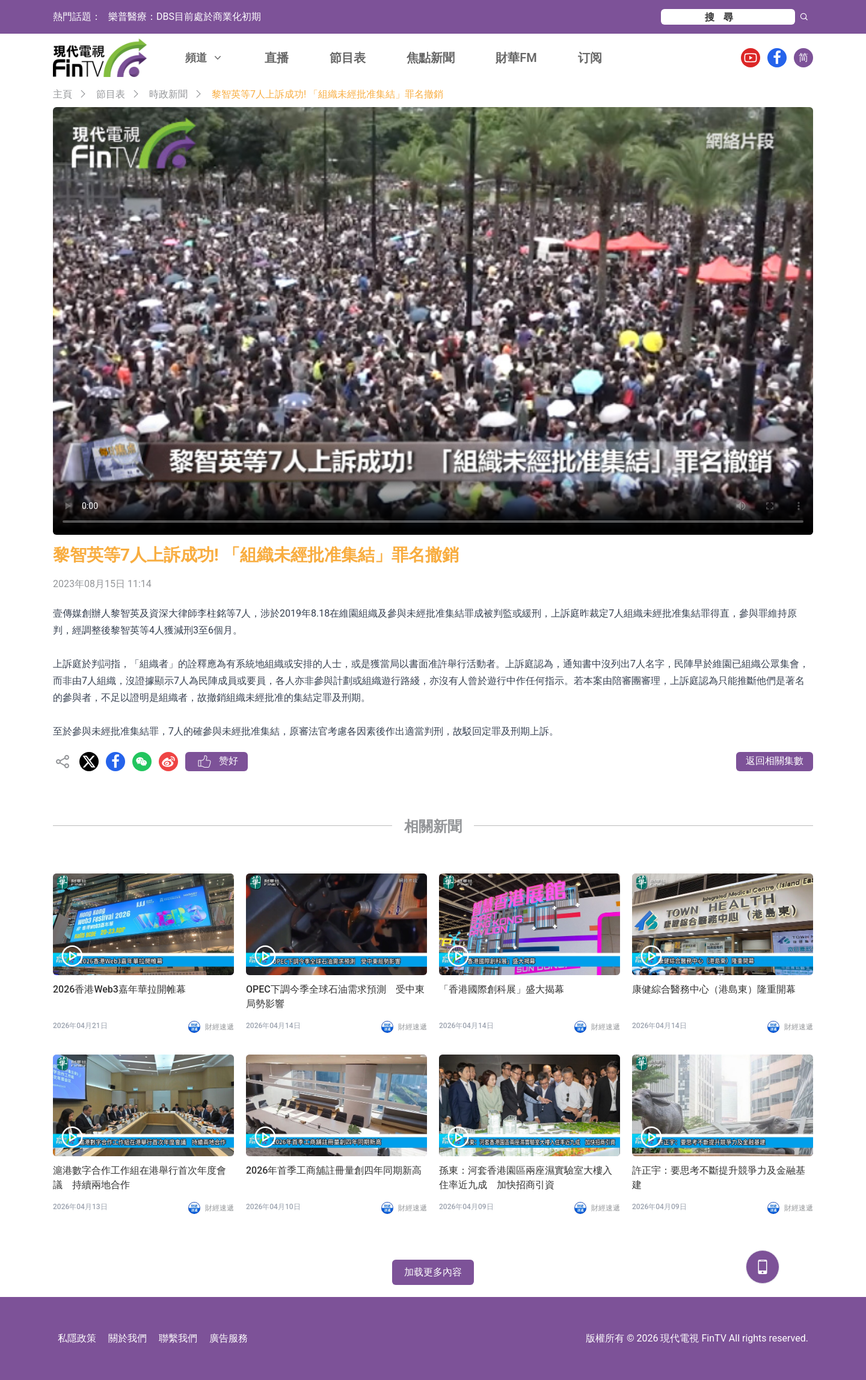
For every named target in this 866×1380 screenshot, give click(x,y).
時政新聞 (168, 94)
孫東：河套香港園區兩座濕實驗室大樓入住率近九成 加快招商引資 (525, 1178)
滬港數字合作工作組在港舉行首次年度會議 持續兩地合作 (139, 1178)
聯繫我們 (178, 1338)
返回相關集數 (774, 760)
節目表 (348, 58)
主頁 (62, 94)
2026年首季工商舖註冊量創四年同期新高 (334, 1170)
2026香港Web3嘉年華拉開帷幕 (119, 989)
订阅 (590, 58)
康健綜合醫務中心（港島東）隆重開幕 (714, 989)
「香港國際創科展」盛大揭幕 (501, 989)
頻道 (204, 57)
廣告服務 (228, 1338)
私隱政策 (77, 1338)
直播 (277, 58)
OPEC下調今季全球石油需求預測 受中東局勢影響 (335, 996)
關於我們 (127, 1338)
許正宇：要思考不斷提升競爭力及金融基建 (718, 1178)
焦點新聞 (431, 58)
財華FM (516, 58)
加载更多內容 (433, 1272)
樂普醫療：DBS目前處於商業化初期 (184, 16)
